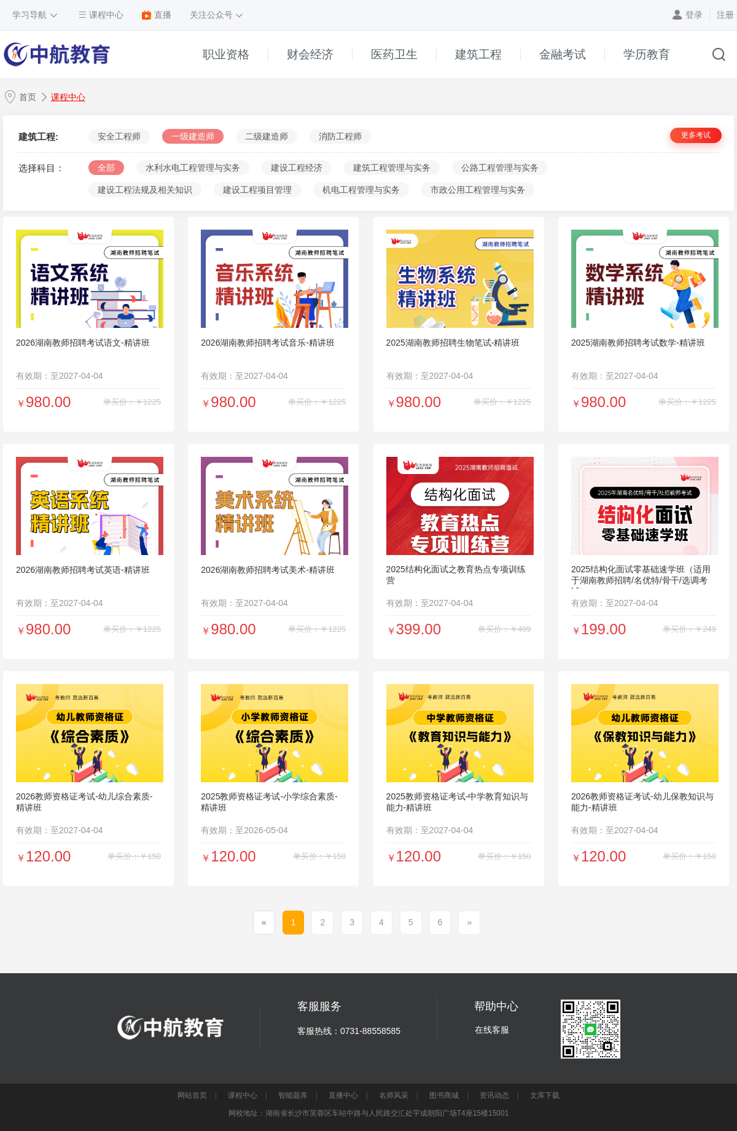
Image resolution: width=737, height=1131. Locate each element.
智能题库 (293, 1095)
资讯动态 (494, 1095)
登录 (694, 15)
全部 (106, 168)
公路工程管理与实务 (500, 168)
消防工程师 (340, 136)
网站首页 (192, 1095)
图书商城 (444, 1095)
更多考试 (696, 135)
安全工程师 (119, 136)
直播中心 (343, 1095)
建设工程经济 (296, 168)
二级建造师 (266, 136)
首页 (27, 97)
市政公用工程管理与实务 (478, 190)
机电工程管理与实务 (361, 190)
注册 (725, 15)
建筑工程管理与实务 (392, 168)
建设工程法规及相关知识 (145, 190)
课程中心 (68, 97)
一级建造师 (192, 136)
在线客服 (492, 1030)
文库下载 (545, 1095)
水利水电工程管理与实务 (193, 168)
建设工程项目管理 (257, 190)
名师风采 (393, 1095)
